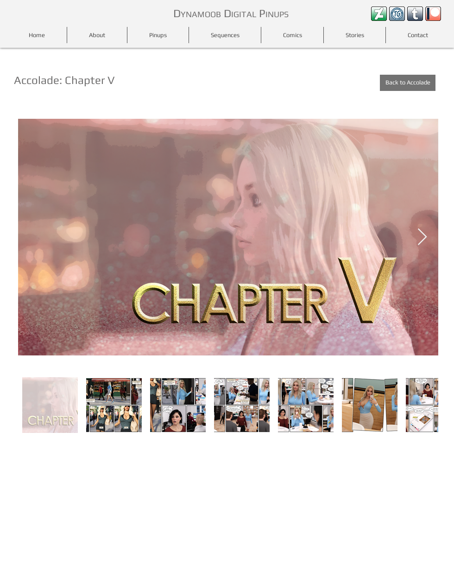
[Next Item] (422, 237)
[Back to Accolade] (407, 83)
